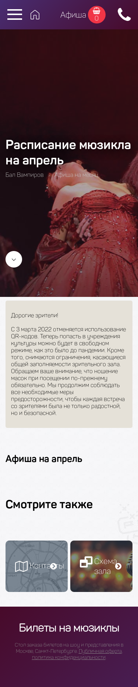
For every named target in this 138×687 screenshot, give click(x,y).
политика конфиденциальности (69, 657)
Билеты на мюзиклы (69, 628)
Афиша (73, 15)
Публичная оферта (100, 651)
